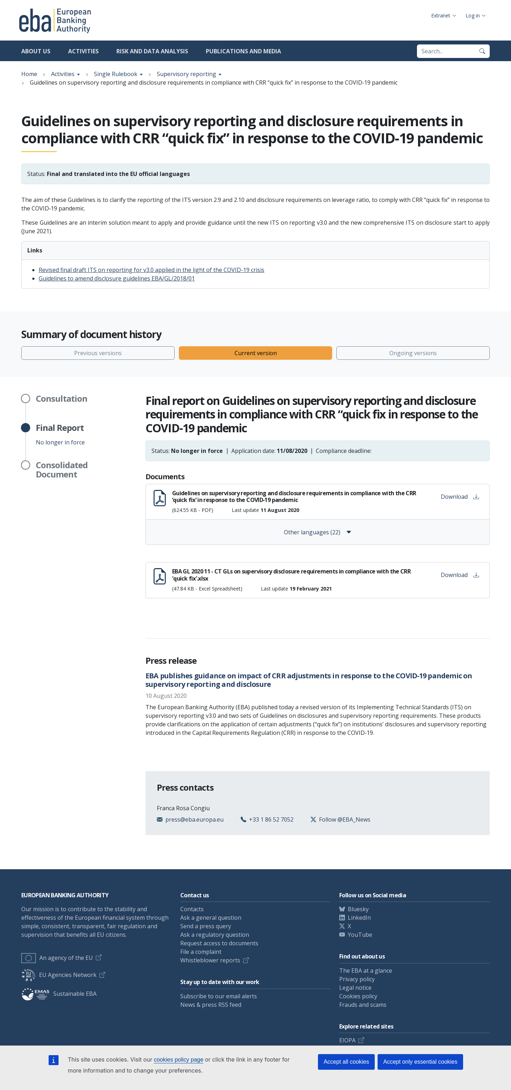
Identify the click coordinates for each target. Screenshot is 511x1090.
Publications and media (243, 51)
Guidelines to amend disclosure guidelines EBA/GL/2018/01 (117, 278)
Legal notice (355, 988)
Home (29, 74)
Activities (83, 51)
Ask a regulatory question (214, 935)
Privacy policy (357, 979)
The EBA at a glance (365, 970)
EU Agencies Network (59, 975)
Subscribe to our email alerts (218, 996)
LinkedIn (359, 917)
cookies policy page (178, 1060)
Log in (473, 15)
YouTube (360, 935)
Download (460, 497)
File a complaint (200, 952)
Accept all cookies (346, 1062)
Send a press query (205, 926)
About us (35, 51)
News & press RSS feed (210, 1005)
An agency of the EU (57, 958)
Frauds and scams (362, 1005)
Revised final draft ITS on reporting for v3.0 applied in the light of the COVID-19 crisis (151, 270)
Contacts (192, 909)
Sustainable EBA (59, 994)
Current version (256, 353)
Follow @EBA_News (344, 819)
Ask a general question (210, 917)
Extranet (440, 15)
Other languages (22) (318, 532)
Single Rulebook (115, 74)
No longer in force (60, 434)
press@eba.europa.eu (194, 819)
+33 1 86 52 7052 (271, 819)
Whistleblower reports (210, 960)
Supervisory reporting (186, 74)
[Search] (482, 51)
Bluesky (358, 909)
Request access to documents (219, 943)
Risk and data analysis (152, 51)
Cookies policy (358, 996)
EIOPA (347, 1040)
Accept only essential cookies (420, 1062)
